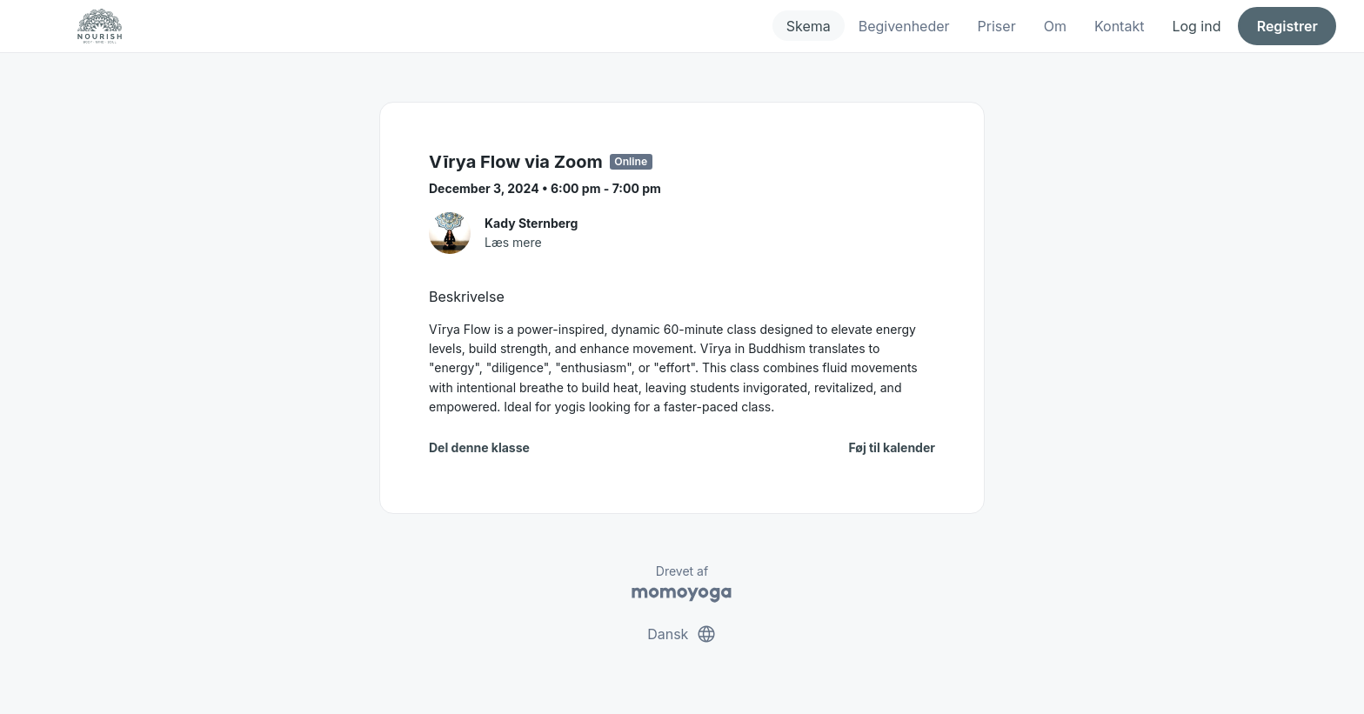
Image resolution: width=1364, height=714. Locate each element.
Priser (997, 26)
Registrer (1287, 26)
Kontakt (1119, 26)
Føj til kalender (891, 447)
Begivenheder (904, 26)
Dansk (682, 634)
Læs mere (513, 242)
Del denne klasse (479, 447)
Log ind (1196, 26)
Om (1055, 26)
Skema (808, 26)
